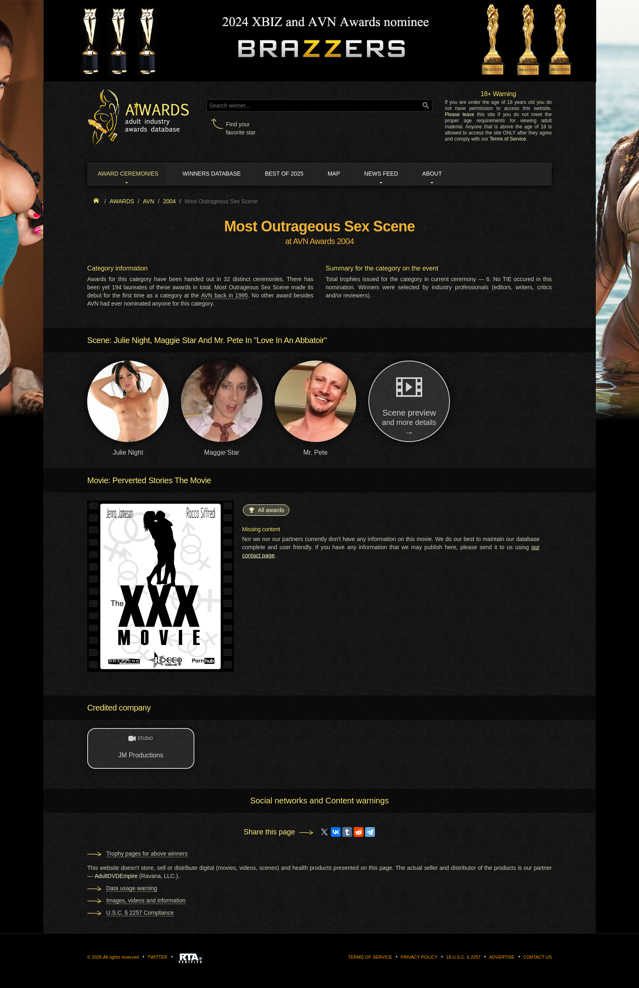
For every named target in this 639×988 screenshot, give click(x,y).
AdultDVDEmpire (116, 877)
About (455, 174)
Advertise (501, 957)
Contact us (537, 957)
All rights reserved (121, 957)
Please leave (459, 114)
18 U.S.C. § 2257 (463, 957)
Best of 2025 (296, 174)
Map (349, 174)
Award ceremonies (131, 174)
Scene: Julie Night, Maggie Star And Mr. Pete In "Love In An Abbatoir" (207, 341)
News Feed (401, 174)
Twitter (157, 957)
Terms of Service (508, 139)
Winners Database (219, 174)
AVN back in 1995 (224, 296)
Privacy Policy (419, 957)
